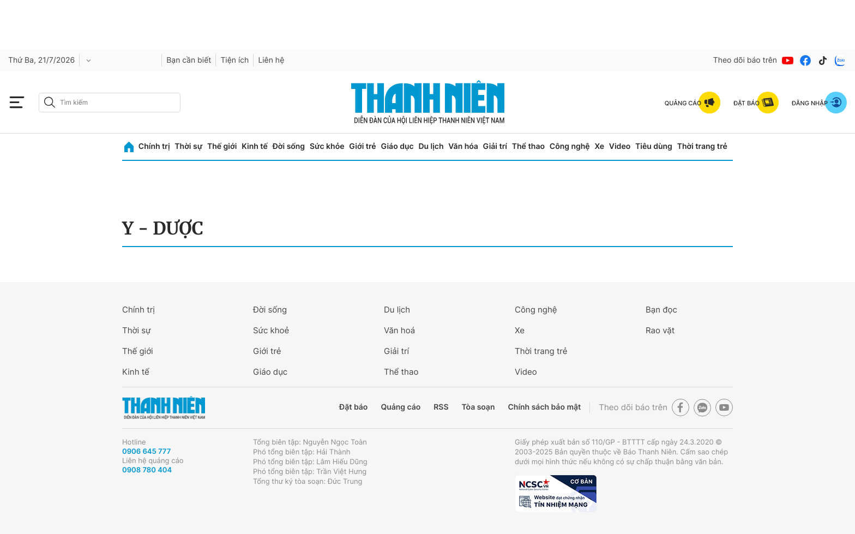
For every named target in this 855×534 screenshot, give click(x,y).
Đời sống (289, 146)
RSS (440, 407)
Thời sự (188, 146)
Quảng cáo (400, 407)
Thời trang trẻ (702, 146)
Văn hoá (399, 330)
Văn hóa (463, 146)
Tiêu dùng (653, 146)
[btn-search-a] (49, 102)
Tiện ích (234, 60)
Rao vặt (660, 330)
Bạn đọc (661, 309)
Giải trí (495, 146)
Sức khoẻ (271, 330)
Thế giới (222, 146)
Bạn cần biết (188, 60)
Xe (599, 146)
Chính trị (154, 146)
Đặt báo (353, 407)
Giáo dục (397, 146)
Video (619, 146)
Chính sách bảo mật (544, 407)
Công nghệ (570, 146)
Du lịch (430, 146)
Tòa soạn (478, 407)
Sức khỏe (327, 146)
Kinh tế (255, 146)
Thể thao (528, 146)
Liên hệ (271, 60)
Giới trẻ (362, 146)
